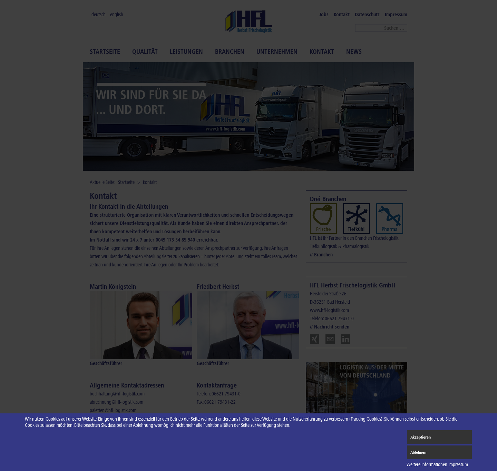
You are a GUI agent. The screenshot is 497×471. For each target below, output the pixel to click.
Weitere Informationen (427, 464)
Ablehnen (418, 452)
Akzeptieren (420, 437)
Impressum (458, 464)
